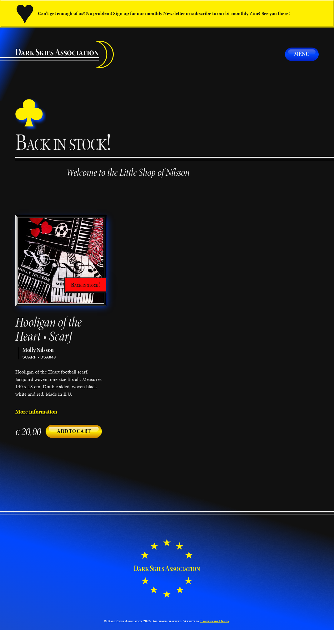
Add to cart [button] (74, 431)
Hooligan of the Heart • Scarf (48, 329)
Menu (301, 54)
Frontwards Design (214, 620)
